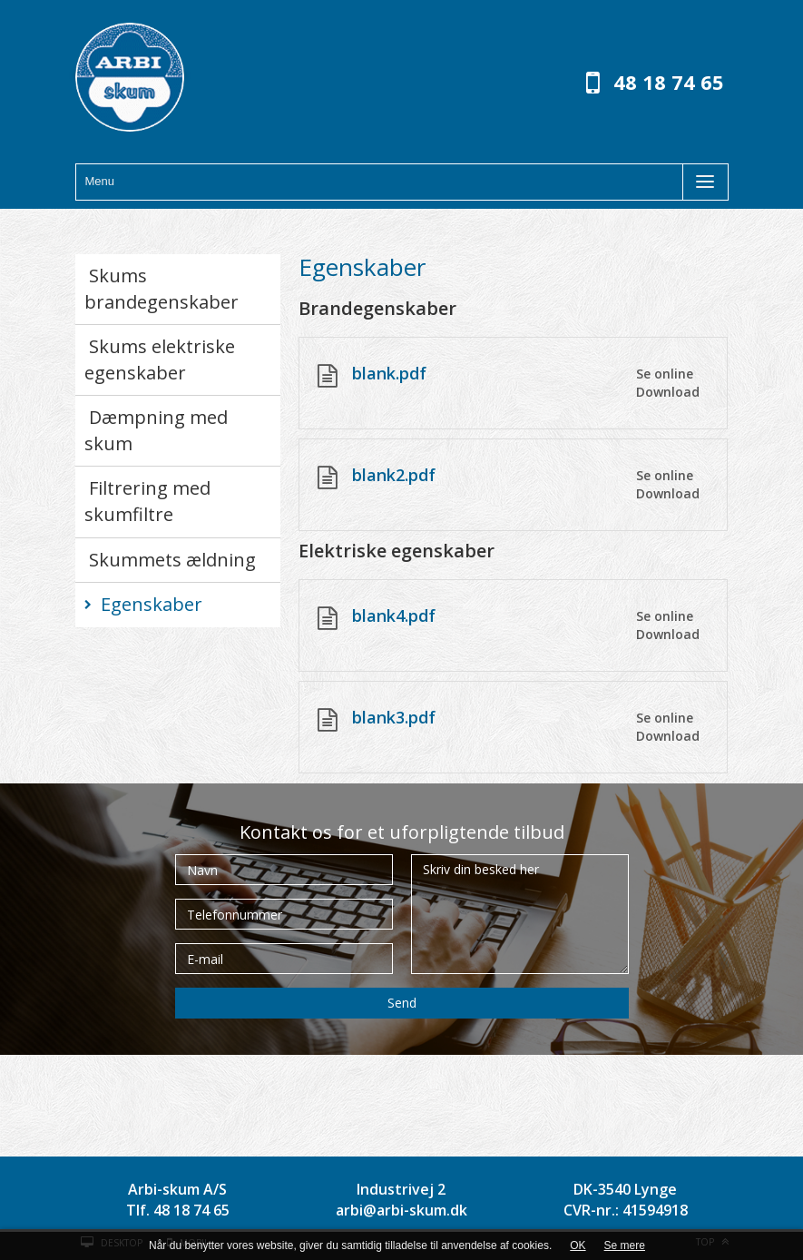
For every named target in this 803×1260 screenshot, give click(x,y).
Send (401, 1002)
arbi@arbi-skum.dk (401, 1210)
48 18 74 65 (668, 81)
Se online (664, 373)
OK (577, 1245)
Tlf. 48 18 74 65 (178, 1210)
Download (668, 391)
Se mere (624, 1245)
